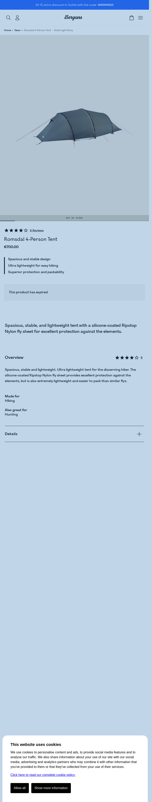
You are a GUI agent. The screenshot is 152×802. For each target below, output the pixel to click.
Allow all (20, 788)
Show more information (51, 788)
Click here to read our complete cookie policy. (42, 775)
